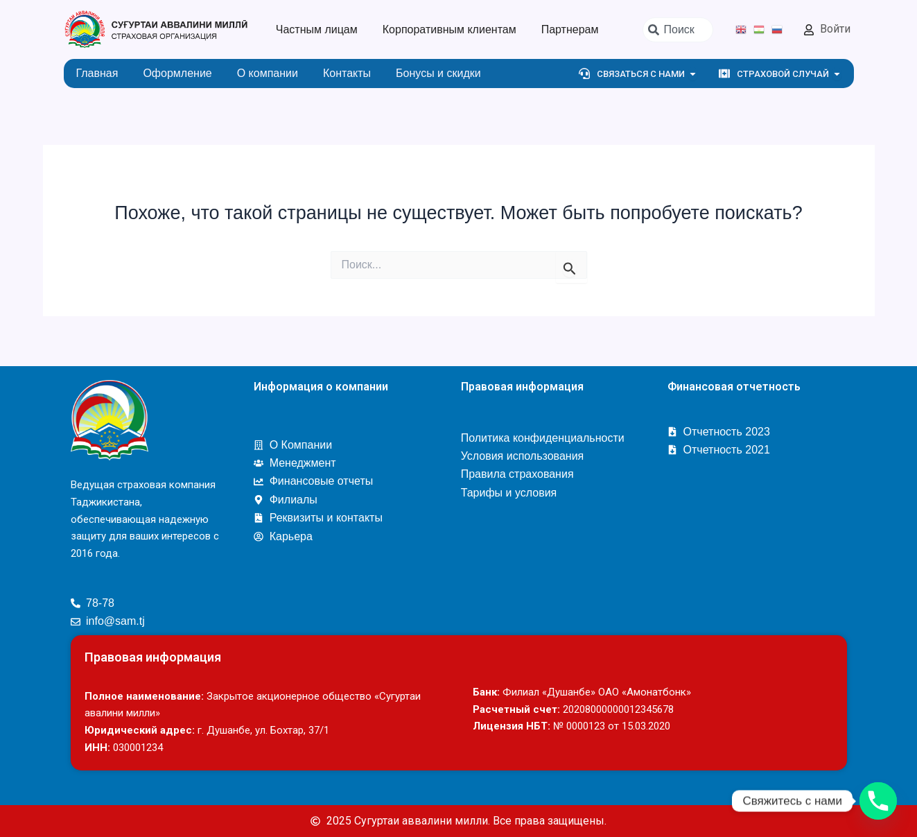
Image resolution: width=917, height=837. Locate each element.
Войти (835, 28)
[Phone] (878, 801)
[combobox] (678, 29)
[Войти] (808, 29)
